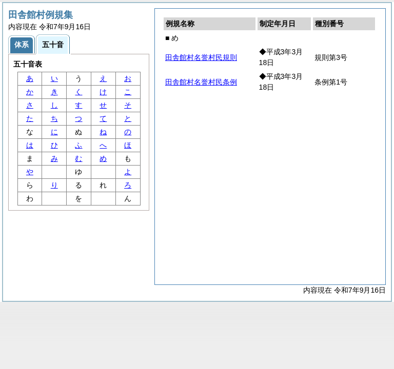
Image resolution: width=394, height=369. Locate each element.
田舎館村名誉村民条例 (201, 82)
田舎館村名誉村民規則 (201, 57)
